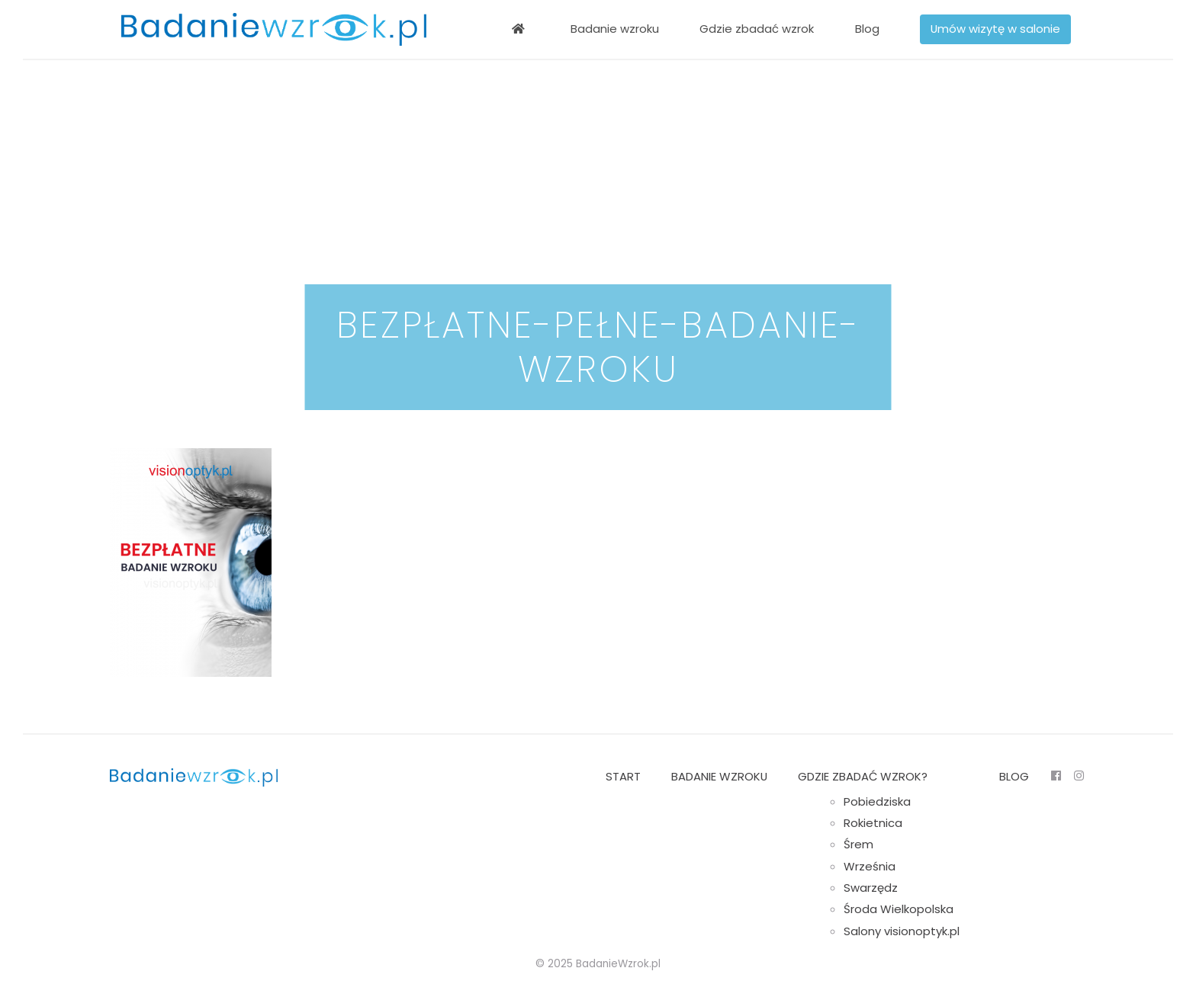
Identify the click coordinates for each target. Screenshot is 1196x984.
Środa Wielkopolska (898, 909)
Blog (867, 29)
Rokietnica (873, 823)
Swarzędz (871, 888)
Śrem (858, 844)
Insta (1078, 776)
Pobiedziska (877, 801)
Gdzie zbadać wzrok (756, 29)
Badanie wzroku (615, 29)
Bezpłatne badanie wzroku (517, 29)
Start (623, 776)
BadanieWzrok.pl (618, 964)
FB (1055, 776)
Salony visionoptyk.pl (902, 931)
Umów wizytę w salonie (995, 29)
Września (869, 866)
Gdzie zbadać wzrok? (863, 776)
